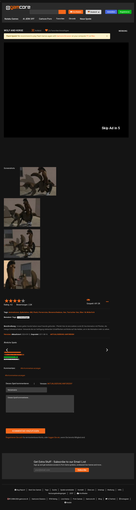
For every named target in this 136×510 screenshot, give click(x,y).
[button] (93, 7)
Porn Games (78, 500)
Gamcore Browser (64, 32)
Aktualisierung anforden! (62, 330)
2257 (72, 495)
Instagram (123, 500)
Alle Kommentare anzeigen (31, 371)
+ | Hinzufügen (23, 313)
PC (88, 32)
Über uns (90, 492)
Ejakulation (24, 308)
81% (18, 362)
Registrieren (125, 7)
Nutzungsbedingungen (57, 495)
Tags (48, 492)
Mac (93, 32)
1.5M (78, 362)
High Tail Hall (62, 358)
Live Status (66, 500)
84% (89, 362)
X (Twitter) (110, 500)
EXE (31, 308)
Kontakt (81, 492)
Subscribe (92, 472)
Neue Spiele (87, 14)
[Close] (107, 32)
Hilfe (118, 492)
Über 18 (83, 308)
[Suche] (44, 7)
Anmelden (111, 7)
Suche (55, 492)
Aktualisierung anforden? (59, 386)
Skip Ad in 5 (111, 124)
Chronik (73, 14)
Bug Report (22, 492)
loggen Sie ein (54, 440)
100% (53, 362)
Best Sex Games (37, 492)
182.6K (97, 362)
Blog (100, 500)
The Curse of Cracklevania (26, 358)
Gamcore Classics (40, 500)
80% (71, 362)
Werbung (109, 492)
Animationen (14, 308)
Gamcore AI (91, 500)
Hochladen (75, 7)
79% (36, 362)
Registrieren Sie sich (14, 440)
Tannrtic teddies (99, 358)
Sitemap (100, 492)
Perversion (43, 308)
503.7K (26, 362)
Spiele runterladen (68, 492)
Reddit (68, 503)
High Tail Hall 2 (80, 358)
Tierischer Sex (73, 308)
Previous (7, 349)
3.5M (43, 362)
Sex (64, 308)
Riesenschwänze (55, 308)
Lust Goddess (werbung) (45, 358)
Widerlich (91, 308)
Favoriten (60, 14)
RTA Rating (54, 500)
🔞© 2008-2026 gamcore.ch (19, 500)
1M (59, 362)
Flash (35, 308)
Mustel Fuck (8, 358)
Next (107, 349)
